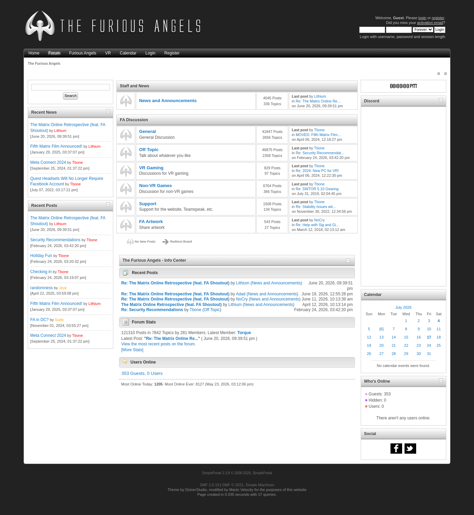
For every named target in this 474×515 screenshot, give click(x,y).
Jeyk (63, 288)
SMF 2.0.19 (209, 485)
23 (419, 345)
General (147, 131)
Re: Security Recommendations (152, 309)
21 (394, 345)
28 (394, 354)
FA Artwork (151, 221)
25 (439, 345)
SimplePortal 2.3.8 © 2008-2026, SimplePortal (237, 473)
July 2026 (403, 307)
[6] (382, 329)
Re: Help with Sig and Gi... (317, 225)
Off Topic (148, 149)
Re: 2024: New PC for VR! (317, 171)
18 (439, 337)
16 (419, 337)
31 (429, 354)
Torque (244, 332)
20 (382, 345)
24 (429, 345)
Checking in (41, 271)
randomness (41, 287)
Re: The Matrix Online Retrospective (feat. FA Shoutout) (175, 283)
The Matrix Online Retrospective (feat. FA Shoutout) (171, 304)
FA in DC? (39, 319)
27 (382, 354)
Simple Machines (260, 485)
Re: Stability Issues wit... (316, 207)
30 (419, 354)
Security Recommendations (55, 239)
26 (369, 354)
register (438, 18)
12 (369, 337)
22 (406, 345)
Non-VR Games (155, 185)
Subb (59, 320)
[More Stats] (132, 349)
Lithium (60, 130)
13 (382, 337)
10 (429, 329)
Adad (240, 294)
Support (147, 203)
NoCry (319, 220)
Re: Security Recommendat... (320, 153)
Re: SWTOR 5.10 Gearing (317, 189)
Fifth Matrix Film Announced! (56, 146)
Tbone (77, 162)
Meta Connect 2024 (48, 162)
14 (394, 337)
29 (406, 354)
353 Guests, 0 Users (142, 373)
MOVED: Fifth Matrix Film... (318, 135)
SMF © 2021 (233, 485)
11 (439, 329)
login (422, 18)
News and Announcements (167, 100)
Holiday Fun (41, 255)
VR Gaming (151, 167)
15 (406, 337)
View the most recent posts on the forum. (158, 344)
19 (369, 345)
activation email (430, 23)
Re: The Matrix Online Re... (318, 101)
